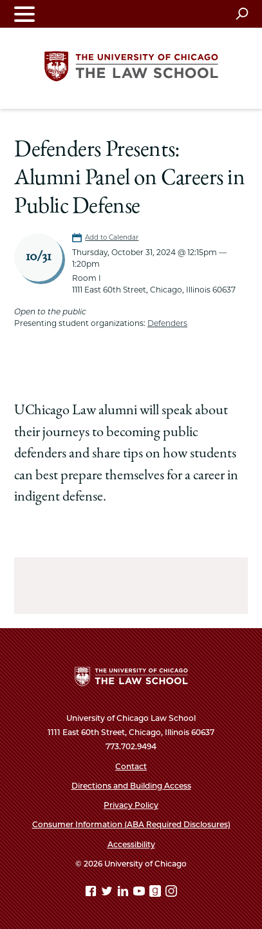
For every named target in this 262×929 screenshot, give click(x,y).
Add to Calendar (111, 237)
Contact (131, 766)
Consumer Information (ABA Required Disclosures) (131, 824)
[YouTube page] (140, 893)
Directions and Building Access (131, 785)
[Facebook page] (92, 893)
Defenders (167, 323)
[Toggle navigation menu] (24, 14)
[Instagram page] (171, 893)
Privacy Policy (131, 805)
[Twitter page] (108, 893)
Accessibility (131, 844)
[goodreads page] (156, 893)
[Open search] (242, 13)
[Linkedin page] (124, 893)
